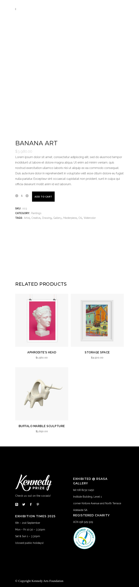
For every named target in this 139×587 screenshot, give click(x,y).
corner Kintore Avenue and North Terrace (97, 503)
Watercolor (90, 217)
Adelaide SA (80, 510)
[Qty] (22, 195)
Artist (27, 217)
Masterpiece (70, 217)
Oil (80, 217)
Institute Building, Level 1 (87, 496)
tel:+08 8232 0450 (83, 490)
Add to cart (43, 196)
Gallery (57, 217)
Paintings (36, 213)
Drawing (47, 217)
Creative (35, 217)
